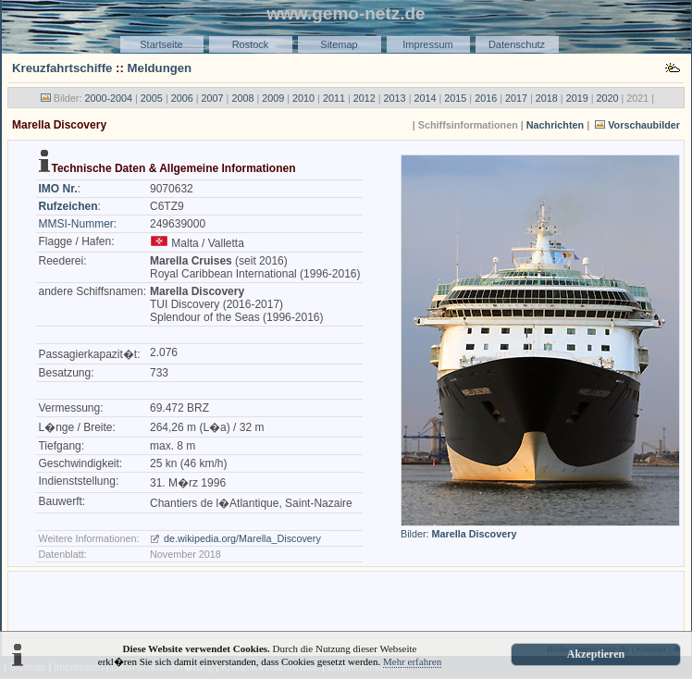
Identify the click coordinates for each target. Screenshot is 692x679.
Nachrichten (555, 124)
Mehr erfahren (412, 661)
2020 (608, 98)
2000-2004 (108, 98)
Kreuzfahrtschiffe (62, 68)
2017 (516, 98)
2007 (213, 98)
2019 (577, 98)
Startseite (161, 44)
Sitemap (338, 44)
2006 (182, 98)
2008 (242, 98)
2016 (486, 98)
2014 (425, 98)
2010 (303, 98)
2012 (364, 98)
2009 (273, 98)
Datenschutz (516, 44)
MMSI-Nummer (75, 223)
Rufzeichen (67, 206)
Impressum (427, 44)
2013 (395, 98)
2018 (547, 98)
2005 (152, 98)
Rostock (250, 44)
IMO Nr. (57, 188)
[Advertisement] (346, 603)
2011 (334, 98)
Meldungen (160, 68)
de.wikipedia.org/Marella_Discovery (242, 538)
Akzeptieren (595, 654)
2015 (455, 98)
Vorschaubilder (644, 124)
